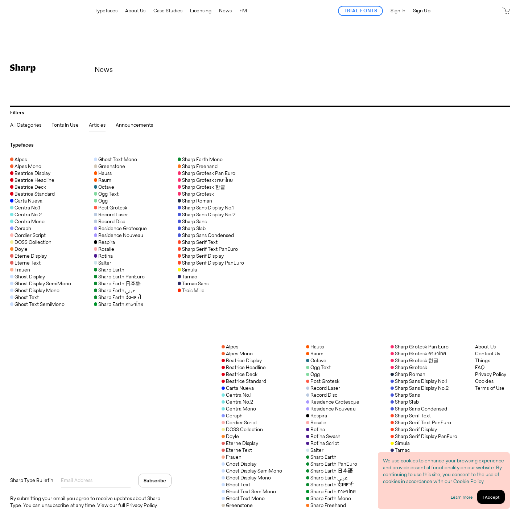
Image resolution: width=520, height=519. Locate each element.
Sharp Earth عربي (326, 477)
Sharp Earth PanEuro (331, 463)
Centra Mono (239, 408)
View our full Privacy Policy (127, 505)
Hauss (315, 346)
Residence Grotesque (332, 401)
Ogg (313, 374)
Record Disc (321, 395)
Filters (17, 112)
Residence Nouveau (330, 408)
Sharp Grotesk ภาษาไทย (418, 353)
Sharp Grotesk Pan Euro (420, 346)
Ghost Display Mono (246, 477)
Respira (316, 415)
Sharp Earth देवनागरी (329, 484)
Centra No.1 (237, 395)
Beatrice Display (242, 360)
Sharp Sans (405, 395)
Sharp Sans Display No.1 (419, 381)
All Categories (25, 124)
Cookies (484, 381)
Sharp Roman (408, 374)
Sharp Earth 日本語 (329, 470)
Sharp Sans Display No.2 (420, 388)
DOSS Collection (242, 429)
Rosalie (316, 422)
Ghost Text (236, 484)
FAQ (479, 367)
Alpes (230, 346)
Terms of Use (489, 388)
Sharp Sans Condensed (419, 408)
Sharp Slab (404, 401)
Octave (316, 360)
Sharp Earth (321, 457)
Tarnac (400, 450)
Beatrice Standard (244, 381)
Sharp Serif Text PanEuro (421, 422)
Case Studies (167, 10)
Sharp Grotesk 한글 (414, 360)
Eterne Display (240, 443)
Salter (314, 450)
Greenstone (237, 505)
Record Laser (323, 388)
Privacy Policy (490, 374)
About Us (135, 10)
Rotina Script (322, 443)
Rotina (315, 429)
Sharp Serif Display (414, 429)
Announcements (134, 124)
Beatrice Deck (239, 374)
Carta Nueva (238, 388)
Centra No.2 (237, 401)
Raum (314, 353)
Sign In (398, 10)
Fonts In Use (64, 124)
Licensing (200, 10)
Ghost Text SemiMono (249, 491)
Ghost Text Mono (243, 498)
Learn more (462, 497)
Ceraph (232, 415)
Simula (400, 443)
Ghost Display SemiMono (252, 470)
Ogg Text (318, 367)
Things (482, 360)
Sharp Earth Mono (328, 498)
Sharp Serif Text (410, 415)
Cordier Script (239, 422)
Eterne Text (237, 450)
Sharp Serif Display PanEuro (424, 436)
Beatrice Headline (244, 367)
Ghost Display (239, 463)
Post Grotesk (322, 381)
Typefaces (106, 10)
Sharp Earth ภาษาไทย (331, 491)
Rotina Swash (323, 436)
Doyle (230, 436)
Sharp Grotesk (409, 367)
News (225, 10)
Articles (97, 124)
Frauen (232, 457)
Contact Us (487, 353)
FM (243, 10)
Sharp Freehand (326, 505)
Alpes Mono (237, 353)
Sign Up (421, 10)
